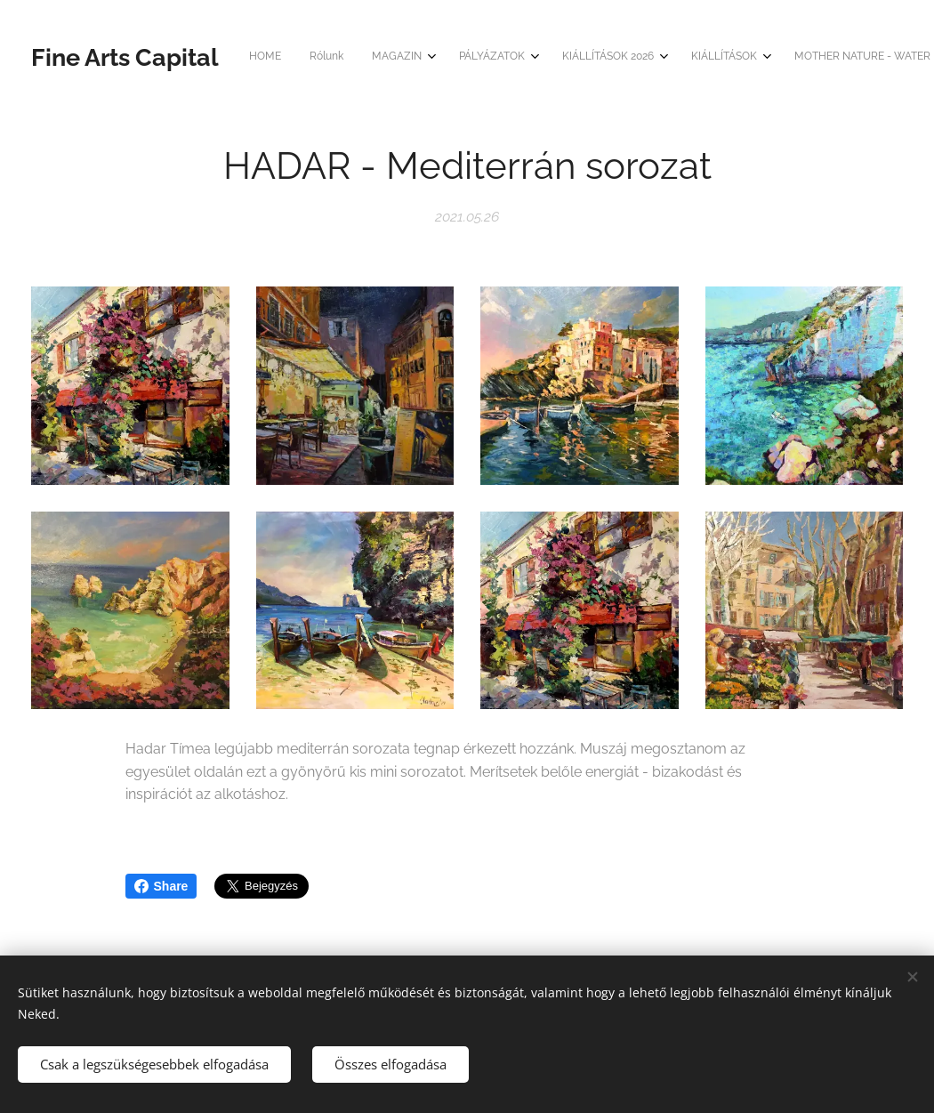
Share (161, 886)
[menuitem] (416, 58)
